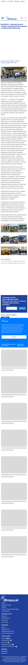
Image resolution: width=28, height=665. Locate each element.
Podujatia (10, 1)
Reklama (16, 1)
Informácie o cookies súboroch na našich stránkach (8, 345)
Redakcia (3, 607)
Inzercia (3, 627)
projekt (8, 62)
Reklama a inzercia (6, 605)
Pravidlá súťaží (5, 611)
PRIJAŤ (14, 337)
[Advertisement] (14, 44)
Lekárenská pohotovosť (7, 633)
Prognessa (4, 653)
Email (4, 308)
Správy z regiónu (15, 61)
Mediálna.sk (4, 651)
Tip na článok (4, 622)
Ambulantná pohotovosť (7, 631)
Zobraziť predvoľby (14, 341)
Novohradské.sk (5, 618)
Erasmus (3, 62)
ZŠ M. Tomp (13, 62)
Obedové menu (5, 629)
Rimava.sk (4, 616)
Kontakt (22, 1)
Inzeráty (3, 1)
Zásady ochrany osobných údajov (20, 345)
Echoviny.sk (4, 620)
